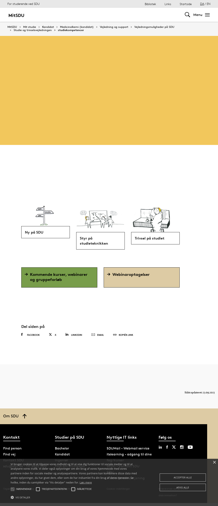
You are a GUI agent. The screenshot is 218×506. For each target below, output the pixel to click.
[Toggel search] (187, 14)
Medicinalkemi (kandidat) (77, 27)
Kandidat (48, 27)
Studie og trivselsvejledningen (33, 30)
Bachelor (62, 451)
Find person (12, 451)
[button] (75, 497)
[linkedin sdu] (160, 450)
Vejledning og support (114, 27)
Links (168, 4)
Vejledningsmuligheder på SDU (154, 27)
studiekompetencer (71, 30)
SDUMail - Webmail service (128, 451)
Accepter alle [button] (183, 477)
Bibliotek (150, 4)
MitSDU (12, 27)
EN (209, 4)
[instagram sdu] (182, 450)
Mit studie (29, 27)
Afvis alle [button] (182, 487)
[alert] (109, 482)
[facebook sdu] (167, 450)
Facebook (30, 337)
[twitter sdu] (174, 450)
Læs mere (86, 482)
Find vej (9, 457)
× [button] (214, 462)
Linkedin (73, 337)
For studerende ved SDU (23, 4)
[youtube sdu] (190, 450)
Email (97, 338)
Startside (186, 4)
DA (202, 4)
